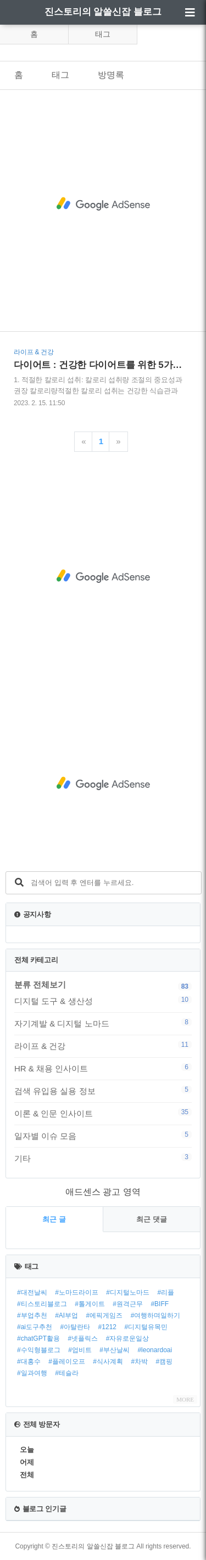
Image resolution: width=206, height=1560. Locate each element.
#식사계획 (108, 1361)
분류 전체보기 (40, 984)
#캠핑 (164, 1361)
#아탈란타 (75, 1327)
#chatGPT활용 (38, 1338)
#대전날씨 (32, 1292)
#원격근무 (128, 1304)
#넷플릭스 (83, 1338)
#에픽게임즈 (104, 1315)
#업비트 (80, 1350)
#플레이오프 (66, 1361)
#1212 (107, 1327)
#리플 (165, 1292)
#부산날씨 (114, 1350)
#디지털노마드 (127, 1292)
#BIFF (160, 1304)
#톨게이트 (90, 1304)
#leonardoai (154, 1350)
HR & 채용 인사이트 (103, 1068)
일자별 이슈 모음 (103, 1136)
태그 (102, 34)
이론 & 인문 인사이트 (103, 1113)
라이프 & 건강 (103, 1046)
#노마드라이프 (76, 1292)
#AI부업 (66, 1315)
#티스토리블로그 (42, 1304)
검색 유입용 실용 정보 (103, 1091)
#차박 (139, 1361)
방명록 (111, 75)
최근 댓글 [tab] (151, 1219)
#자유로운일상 (127, 1338)
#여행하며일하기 (156, 1315)
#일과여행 (32, 1373)
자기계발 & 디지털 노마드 (103, 1023)
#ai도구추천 (34, 1327)
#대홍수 (29, 1361)
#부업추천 (32, 1315)
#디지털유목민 (146, 1327)
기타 (103, 1158)
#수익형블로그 (38, 1350)
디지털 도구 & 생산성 (103, 1001)
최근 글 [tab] (54, 1219)
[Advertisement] (103, 204)
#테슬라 (67, 1373)
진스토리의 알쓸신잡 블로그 (103, 12)
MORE (185, 1399)
